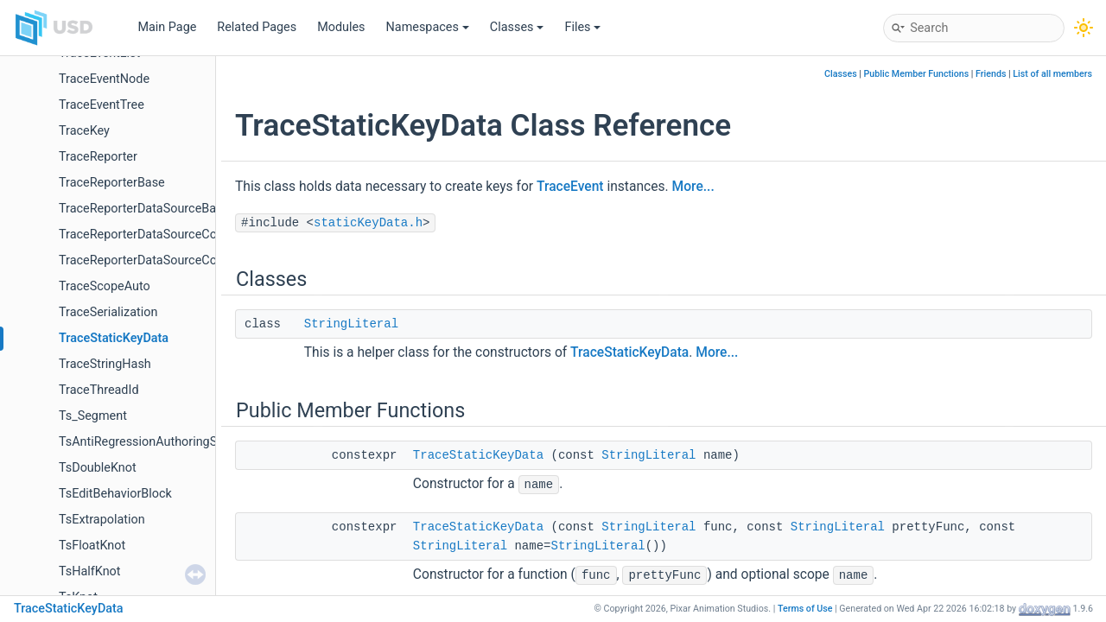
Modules (341, 27)
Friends (991, 73)
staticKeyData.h (368, 223)
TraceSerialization (108, 312)
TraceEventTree (101, 105)
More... (693, 186)
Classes (517, 27)
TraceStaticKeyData (113, 338)
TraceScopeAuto (104, 286)
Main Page (166, 27)
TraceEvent (570, 186)
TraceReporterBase (112, 182)
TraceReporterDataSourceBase (144, 208)
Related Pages (256, 27)
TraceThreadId (99, 390)
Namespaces (427, 27)
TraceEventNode (104, 79)
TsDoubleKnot (98, 467)
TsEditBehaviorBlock (115, 493)
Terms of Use (805, 608)
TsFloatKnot (92, 545)
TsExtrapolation (102, 519)
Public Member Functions (916, 73)
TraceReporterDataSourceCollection (158, 234)
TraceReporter (98, 156)
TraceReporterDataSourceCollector (155, 260)
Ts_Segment (93, 416)
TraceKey (84, 131)
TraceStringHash (105, 364)
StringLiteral (351, 324)
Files (582, 27)
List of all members (1052, 73)
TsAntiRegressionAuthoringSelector (157, 442)
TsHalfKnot (90, 571)
